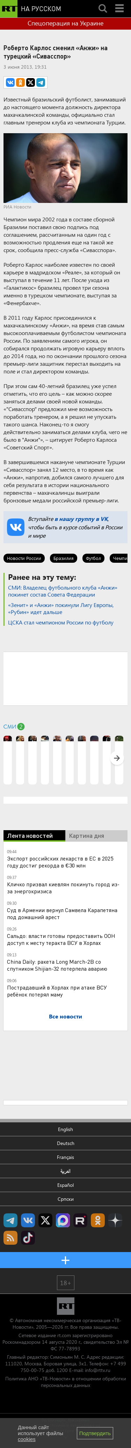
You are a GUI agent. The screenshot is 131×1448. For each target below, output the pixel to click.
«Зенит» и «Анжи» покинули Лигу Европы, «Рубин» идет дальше (61, 608)
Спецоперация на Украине (65, 23)
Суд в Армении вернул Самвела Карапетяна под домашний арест (62, 913)
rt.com (64, 1335)
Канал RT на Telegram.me (10, 1220)
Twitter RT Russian (45, 1220)
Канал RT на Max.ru (63, 1220)
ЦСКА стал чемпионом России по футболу (61, 622)
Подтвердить (95, 1433)
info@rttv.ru (97, 1370)
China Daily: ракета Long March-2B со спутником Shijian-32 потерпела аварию (57, 965)
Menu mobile (120, 2)
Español (65, 1185)
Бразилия (63, 558)
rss (10, 1238)
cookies (27, 1439)
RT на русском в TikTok (28, 1238)
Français (65, 1157)
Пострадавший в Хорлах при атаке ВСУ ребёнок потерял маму (57, 991)
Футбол (93, 558)
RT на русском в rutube (80, 1220)
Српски (66, 1199)
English (65, 1129)
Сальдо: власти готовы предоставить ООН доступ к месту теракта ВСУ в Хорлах (61, 939)
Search (102, 2)
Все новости (65, 1016)
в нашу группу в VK (81, 518)
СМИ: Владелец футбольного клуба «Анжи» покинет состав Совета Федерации (62, 591)
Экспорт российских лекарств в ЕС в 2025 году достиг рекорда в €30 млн (60, 862)
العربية (65, 1171)
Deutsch (65, 1143)
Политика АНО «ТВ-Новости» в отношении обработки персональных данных (65, 1381)
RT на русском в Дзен (115, 1220)
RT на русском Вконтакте (28, 1220)
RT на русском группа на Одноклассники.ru (98, 1220)
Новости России (24, 558)
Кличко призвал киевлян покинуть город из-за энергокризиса (63, 887)
